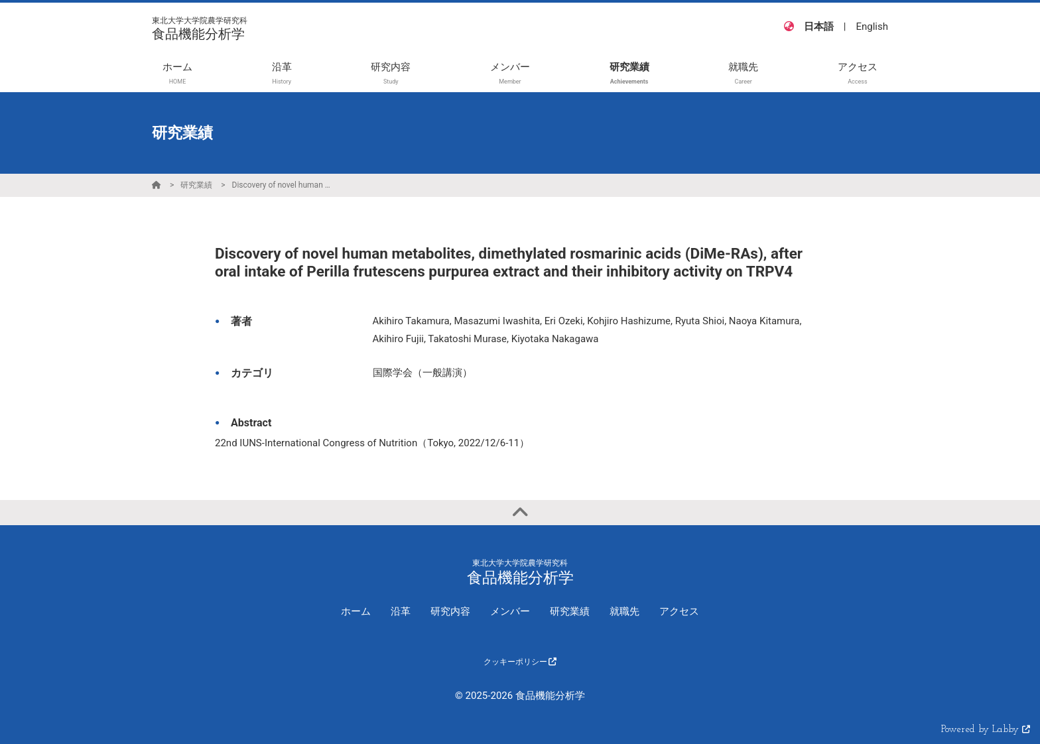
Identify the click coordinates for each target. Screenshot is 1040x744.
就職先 (624, 611)
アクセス (679, 611)
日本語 (819, 26)
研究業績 (196, 185)
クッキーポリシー (520, 661)
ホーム (356, 611)
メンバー (510, 611)
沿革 (401, 611)
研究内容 (450, 611)
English (872, 26)
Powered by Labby (985, 730)
